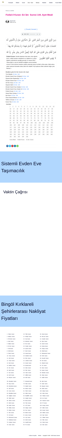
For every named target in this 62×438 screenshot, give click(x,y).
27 (48, 108)
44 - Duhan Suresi (44, 346)
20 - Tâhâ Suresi (27, 334)
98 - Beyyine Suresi (44, 386)
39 (45, 111)
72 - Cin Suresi (10, 415)
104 (48, 122)
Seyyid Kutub (12, 20)
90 (41, 120)
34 (27, 111)
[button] (10, 2)
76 (38, 118)
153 (23, 134)
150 (11, 134)
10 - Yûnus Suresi (11, 355)
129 (15, 129)
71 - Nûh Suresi (10, 412)
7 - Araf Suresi (10, 348)
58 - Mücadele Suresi (11, 381)
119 (19, 127)
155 (31, 134)
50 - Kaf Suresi (43, 360)
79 (48, 118)
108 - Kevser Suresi (44, 410)
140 (15, 132)
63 (38, 115)
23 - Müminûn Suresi (28, 341)
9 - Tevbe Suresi (10, 353)
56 (13, 115)
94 (10, 122)
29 (10, 111)
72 (24, 118)
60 (27, 115)
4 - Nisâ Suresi (10, 341)
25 (41, 108)
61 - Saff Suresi (10, 388)
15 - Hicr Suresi (10, 367)
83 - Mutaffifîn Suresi (28, 395)
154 (27, 134)
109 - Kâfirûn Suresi (44, 412)
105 (52, 122)
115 (47, 125)
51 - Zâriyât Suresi (44, 363)
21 (27, 108)
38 (41, 111)
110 (27, 125)
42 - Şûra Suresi (43, 341)
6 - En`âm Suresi (10, 346)
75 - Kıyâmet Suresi (11, 422)
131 (23, 129)
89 (38, 120)
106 (11, 125)
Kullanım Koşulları (33, 435)
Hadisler (44, 2)
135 (39, 129)
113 (39, 125)
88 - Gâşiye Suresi (27, 407)
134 (35, 129)
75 (34, 118)
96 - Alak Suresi (43, 381)
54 (52, 113)
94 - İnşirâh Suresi (27, 422)
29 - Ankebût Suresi (27, 355)
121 (27, 127)
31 (17, 111)
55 (10, 115)
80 (52, 118)
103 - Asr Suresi (43, 398)
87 (31, 120)
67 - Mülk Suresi (10, 403)
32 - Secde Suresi (27, 363)
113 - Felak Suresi (44, 422)
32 (20, 111)
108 (19, 125)
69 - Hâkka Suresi (11, 407)
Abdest (17, 2)
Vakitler (51, 2)
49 (34, 113)
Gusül (23, 2)
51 (41, 113)
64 (41, 115)
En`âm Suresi (29, 139)
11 (39, 106)
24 (38, 108)
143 (27, 132)
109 (23, 125)
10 (36, 106)
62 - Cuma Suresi (11, 390)
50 (38, 113)
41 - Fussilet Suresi (44, 338)
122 (31, 127)
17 (13, 108)
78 (45, 118)
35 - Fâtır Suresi (27, 370)
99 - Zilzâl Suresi (43, 388)
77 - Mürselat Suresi (27, 381)
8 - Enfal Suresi (10, 351)
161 (11, 136)
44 (17, 113)
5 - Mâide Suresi (10, 343)
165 (27, 136)
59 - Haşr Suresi (10, 383)
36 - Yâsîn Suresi (27, 372)
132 (27, 129)
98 (24, 122)
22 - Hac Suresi (26, 338)
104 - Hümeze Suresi (44, 400)
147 (43, 132)
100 (31, 122)
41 (52, 111)
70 (17, 118)
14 (50, 106)
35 (31, 111)
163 (19, 136)
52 (45, 113)
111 (31, 125)
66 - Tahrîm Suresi (11, 400)
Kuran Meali (58, 2)
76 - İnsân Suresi (10, 424)
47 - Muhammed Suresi (45, 353)
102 (40, 122)
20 (24, 108)
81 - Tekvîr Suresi (27, 390)
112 (35, 125)
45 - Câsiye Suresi (44, 348)
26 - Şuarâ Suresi (27, 348)
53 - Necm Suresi (44, 367)
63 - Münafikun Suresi (11, 393)
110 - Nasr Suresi (44, 415)
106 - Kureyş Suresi (44, 405)
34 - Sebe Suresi (27, 367)
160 (52, 134)
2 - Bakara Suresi (11, 336)
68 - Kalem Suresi (11, 405)
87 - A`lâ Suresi (26, 405)
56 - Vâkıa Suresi (44, 375)
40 (48, 111)
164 (23, 136)
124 (39, 127)
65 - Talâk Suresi (10, 398)
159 (47, 134)
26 (45, 108)
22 (31, 108)
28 (52, 108)
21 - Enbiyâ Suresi (27, 336)
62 (34, 115)
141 (19, 132)
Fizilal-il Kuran (10, 10)
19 (20, 108)
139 (11, 132)
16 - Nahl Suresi (10, 370)
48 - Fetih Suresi (43, 355)
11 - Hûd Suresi (10, 358)
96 (17, 122)
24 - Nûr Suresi (26, 343)
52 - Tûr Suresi (43, 365)
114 (43, 125)
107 (15, 125)
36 (34, 111)
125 (43, 127)
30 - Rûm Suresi (27, 358)
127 (52, 127)
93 (52, 120)
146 (39, 132)
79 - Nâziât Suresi (27, 386)
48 (31, 113)
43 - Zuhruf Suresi (44, 343)
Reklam (39, 435)
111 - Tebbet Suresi (44, 417)
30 (13, 111)
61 (31, 115)
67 (52, 115)
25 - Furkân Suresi (27, 346)
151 (15, 134)
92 (48, 120)
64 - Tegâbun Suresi (11, 395)
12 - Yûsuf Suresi (11, 360)
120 (23, 127)
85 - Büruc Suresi (27, 400)
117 (11, 127)
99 (27, 122)
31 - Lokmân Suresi (27, 360)
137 (47, 129)
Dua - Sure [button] (30, 2)
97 (20, 122)
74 (31, 118)
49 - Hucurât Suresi (44, 358)
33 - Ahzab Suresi (27, 365)
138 (52, 129)
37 (38, 111)
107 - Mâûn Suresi (44, 407)
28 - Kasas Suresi (27, 353)
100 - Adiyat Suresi (44, 390)
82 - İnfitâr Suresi (27, 393)
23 (34, 108)
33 (24, 111)
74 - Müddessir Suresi (11, 419)
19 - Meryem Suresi (11, 377)
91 (45, 120)
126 (47, 127)
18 (17, 108)
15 (53, 106)
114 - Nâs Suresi (43, 424)
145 (35, 132)
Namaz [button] (37, 2)
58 (20, 115)
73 (27, 118)
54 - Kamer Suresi (44, 370)
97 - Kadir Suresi (43, 383)
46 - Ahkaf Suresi (43, 351)
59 (24, 115)
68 (10, 118)
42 (10, 113)
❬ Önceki (27, 29)
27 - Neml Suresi (27, 351)
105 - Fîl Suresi (43, 403)
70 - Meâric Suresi (11, 410)
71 (20, 118)
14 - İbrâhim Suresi (11, 365)
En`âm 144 (16, 74)
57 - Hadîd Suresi (44, 377)
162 (15, 136)
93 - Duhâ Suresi (27, 419)
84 (20, 120)
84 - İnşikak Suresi (27, 398)
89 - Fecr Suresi (26, 410)
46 (24, 113)
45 (20, 113)
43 (13, 113)
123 (35, 127)
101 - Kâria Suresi (44, 393)
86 (27, 120)
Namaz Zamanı (56, 435)
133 (31, 129)
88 (34, 120)
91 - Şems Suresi (27, 415)
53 (48, 113)
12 (43, 106)
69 (13, 118)
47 (27, 113)
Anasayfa (10, 2)
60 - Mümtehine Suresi (12, 386)
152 (19, 134)
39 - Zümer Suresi (44, 334)
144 (31, 132)
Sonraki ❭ (34, 29)
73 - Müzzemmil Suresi (12, 417)
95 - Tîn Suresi (26, 424)
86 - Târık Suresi (27, 403)
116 (52, 125)
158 (43, 134)
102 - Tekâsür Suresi (44, 395)
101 (36, 122)
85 (24, 120)
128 (11, 129)
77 (41, 118)
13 (46, 106)
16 (10, 108)
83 (17, 120)
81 (10, 120)
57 (17, 115)
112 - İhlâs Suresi (44, 419)
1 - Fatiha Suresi (10, 334)
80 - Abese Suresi (27, 388)
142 (23, 132)
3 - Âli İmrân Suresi (11, 338)
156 (35, 134)
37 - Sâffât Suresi (27, 375)
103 (44, 122)
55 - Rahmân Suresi (44, 372)
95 (13, 122)
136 (43, 129)
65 (45, 115)
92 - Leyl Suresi (26, 417)
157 (39, 134)
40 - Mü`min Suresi (44, 336)
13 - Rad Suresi (10, 363)
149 (52, 132)
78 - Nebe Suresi (27, 383)
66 (48, 115)
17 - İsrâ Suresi (10, 372)
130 (19, 129)
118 (15, 127)
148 (47, 132)
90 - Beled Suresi (27, 412)
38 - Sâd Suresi (26, 377)
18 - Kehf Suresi (10, 375)
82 (13, 120)
